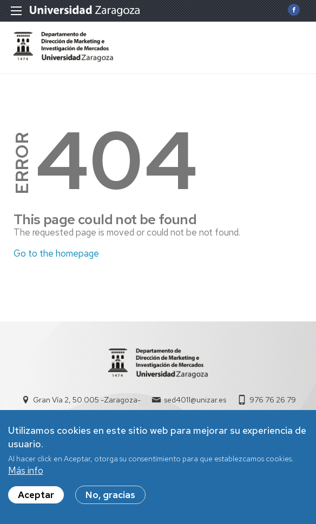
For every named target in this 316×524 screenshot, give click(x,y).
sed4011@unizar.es (195, 400)
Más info (25, 470)
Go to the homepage (56, 253)
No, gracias (110, 495)
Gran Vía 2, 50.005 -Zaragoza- (87, 400)
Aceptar (36, 495)
